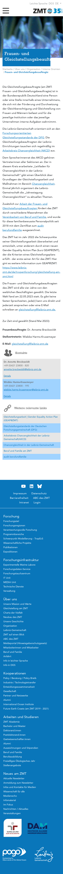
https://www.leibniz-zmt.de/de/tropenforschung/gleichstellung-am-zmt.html (31, 272)
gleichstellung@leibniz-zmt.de (30, 343)
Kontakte (15, 352)
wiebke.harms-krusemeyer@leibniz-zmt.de (26, 389)
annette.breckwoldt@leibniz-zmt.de (22, 369)
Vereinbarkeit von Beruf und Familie (24, 217)
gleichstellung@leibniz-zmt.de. (37, 309)
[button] (58, 3)
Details (7, 375)
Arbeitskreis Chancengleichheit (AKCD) (26, 150)
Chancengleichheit (43, 183)
